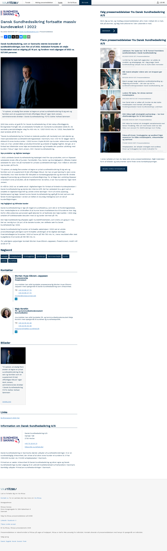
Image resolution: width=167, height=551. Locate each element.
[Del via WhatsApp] (25, 37)
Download (6, 402)
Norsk (14, 541)
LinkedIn (4, 520)
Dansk (3, 541)
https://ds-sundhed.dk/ (34, 447)
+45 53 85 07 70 (25, 290)
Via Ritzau (37, 498)
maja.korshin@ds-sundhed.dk (27, 329)
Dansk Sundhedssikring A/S (28, 32)
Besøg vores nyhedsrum (113, 169)
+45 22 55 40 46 (25, 323)
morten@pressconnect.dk (25, 296)
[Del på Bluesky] (21, 37)
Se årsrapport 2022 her (10, 418)
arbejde (4, 256)
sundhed (12, 261)
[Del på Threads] (17, 37)
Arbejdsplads (15, 256)
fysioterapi (41, 256)
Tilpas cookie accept (8, 524)
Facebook (10, 520)
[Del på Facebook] (5, 37)
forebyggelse (29, 256)
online (3, 261)
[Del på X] (13, 37)
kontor (65, 256)
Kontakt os (5, 498)
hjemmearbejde (54, 256)
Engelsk (8, 541)
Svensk (19, 541)
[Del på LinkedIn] (9, 37)
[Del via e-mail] (28, 37)
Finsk (24, 541)
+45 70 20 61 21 (31, 444)
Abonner (109, 30)
